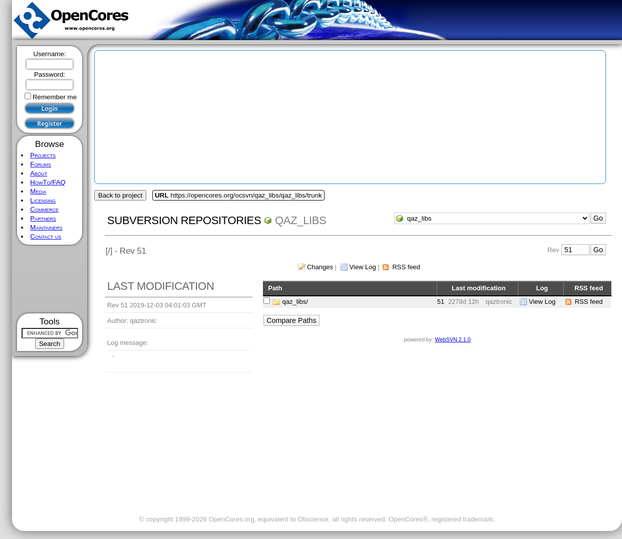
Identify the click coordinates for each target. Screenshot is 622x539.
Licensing (43, 200)
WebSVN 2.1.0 (452, 339)
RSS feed (406, 267)
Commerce (44, 209)
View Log (363, 267)
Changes (320, 267)
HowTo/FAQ (48, 182)
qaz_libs (300, 220)
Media (38, 191)
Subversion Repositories (184, 220)
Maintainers (46, 227)
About (38, 173)
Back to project (120, 195)
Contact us (45, 236)
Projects (43, 155)
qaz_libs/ (295, 301)
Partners (43, 218)
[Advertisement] (50, 279)
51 (440, 301)
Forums (40, 164)
